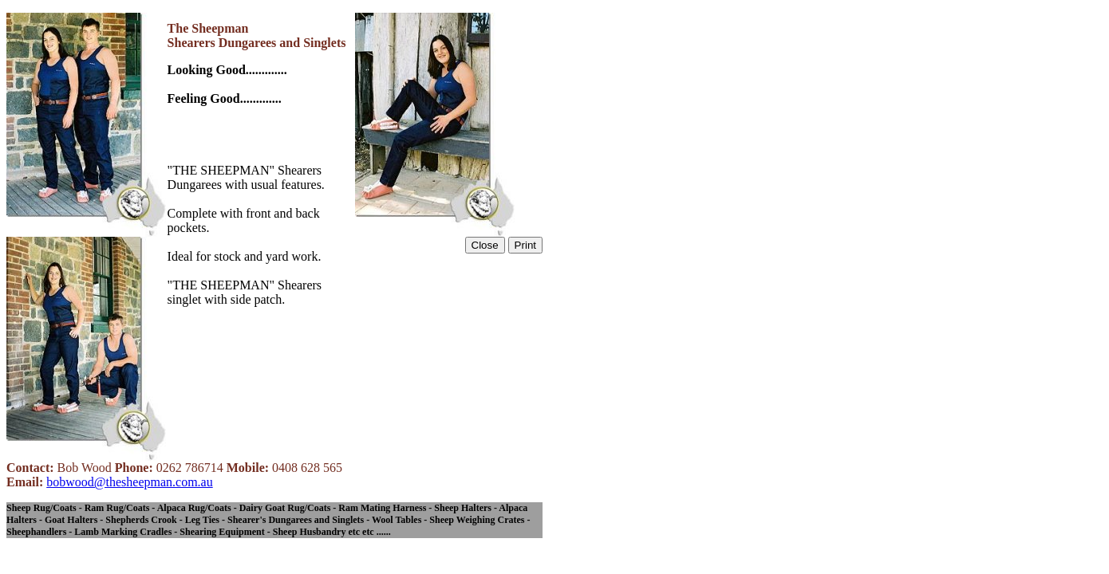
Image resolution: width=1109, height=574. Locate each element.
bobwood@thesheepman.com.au (129, 482)
